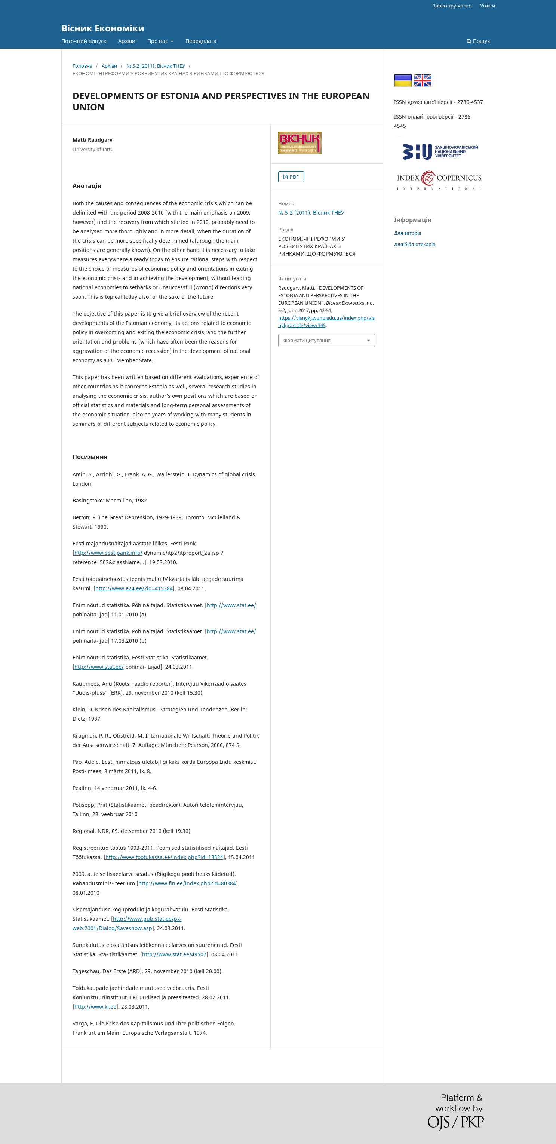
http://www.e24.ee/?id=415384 (134, 588)
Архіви (126, 40)
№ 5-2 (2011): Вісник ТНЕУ (155, 65)
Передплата (200, 40)
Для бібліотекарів (414, 244)
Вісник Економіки (102, 28)
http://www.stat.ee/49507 (174, 954)
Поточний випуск (83, 40)
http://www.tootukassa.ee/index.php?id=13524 (164, 857)
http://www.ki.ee (95, 1006)
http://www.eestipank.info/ (108, 552)
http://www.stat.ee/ (231, 605)
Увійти (487, 5)
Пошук (478, 40)
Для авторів (407, 233)
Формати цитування (307, 340)
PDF (294, 176)
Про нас (158, 40)
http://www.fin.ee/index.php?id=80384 (187, 883)
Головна (82, 65)
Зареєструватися (452, 5)
